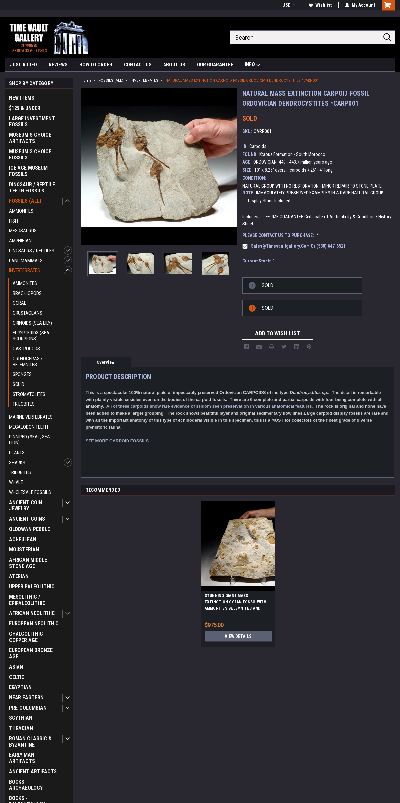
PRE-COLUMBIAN (28, 708)
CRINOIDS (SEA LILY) (32, 323)
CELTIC (17, 677)
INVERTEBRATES (24, 270)
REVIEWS (58, 65)
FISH (13, 221)
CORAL (19, 303)
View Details (238, 636)
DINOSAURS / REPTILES (31, 251)
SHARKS (17, 463)
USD (288, 5)
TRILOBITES (24, 404)
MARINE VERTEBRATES (31, 417)
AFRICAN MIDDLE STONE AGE (28, 563)
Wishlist (320, 5)
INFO (252, 65)
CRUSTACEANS (27, 313)
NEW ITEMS (21, 98)
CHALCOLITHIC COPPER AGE (26, 637)
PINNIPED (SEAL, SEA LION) (29, 440)
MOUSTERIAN (24, 549)
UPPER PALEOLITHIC (32, 586)
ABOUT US (174, 65)
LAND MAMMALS (26, 260)
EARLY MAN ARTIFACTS (22, 758)
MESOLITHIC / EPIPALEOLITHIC (27, 600)
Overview (105, 362)
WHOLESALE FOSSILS (30, 492)
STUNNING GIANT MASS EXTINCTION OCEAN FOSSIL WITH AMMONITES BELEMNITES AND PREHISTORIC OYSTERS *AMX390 (236, 602)
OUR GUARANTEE (215, 65)
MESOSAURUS (23, 231)
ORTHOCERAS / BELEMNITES (28, 361)
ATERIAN (19, 576)
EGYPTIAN (20, 687)
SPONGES (22, 374)
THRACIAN (21, 728)
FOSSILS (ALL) (25, 201)
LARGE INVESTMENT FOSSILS (32, 121)
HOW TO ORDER (95, 65)
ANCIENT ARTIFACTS (33, 771)
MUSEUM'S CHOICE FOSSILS (30, 154)
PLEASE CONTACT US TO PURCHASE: (280, 235)
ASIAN (16, 667)
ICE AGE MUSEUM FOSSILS (28, 171)
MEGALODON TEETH (28, 427)
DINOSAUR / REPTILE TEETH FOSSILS (32, 187)
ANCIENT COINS (27, 519)
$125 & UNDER (24, 108)
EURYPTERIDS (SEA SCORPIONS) (31, 336)
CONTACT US (138, 65)
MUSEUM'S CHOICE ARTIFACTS (30, 138)
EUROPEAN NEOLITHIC (34, 623)
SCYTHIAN (20, 718)
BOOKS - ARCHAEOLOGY (26, 785)
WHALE (16, 482)
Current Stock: (258, 260)
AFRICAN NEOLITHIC (32, 613)
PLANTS (17, 453)
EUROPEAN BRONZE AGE (31, 653)
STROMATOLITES (29, 394)
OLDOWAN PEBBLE (29, 529)
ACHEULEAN (22, 539)
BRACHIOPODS (27, 293)
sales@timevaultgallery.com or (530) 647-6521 (298, 246)
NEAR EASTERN (26, 697)
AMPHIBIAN (20, 241)
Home (86, 80)
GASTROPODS (26, 349)
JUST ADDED (23, 65)
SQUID (18, 384)
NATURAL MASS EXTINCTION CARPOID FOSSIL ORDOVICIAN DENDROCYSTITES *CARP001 (242, 80)
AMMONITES (21, 211)
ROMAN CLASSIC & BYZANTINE (30, 741)
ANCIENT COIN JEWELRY (25, 505)
